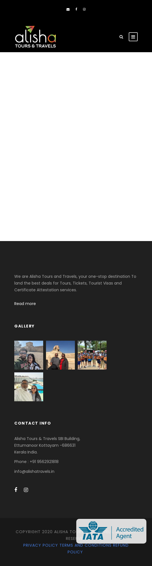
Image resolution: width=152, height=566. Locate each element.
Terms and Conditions (85, 545)
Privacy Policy (40, 545)
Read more (25, 303)
